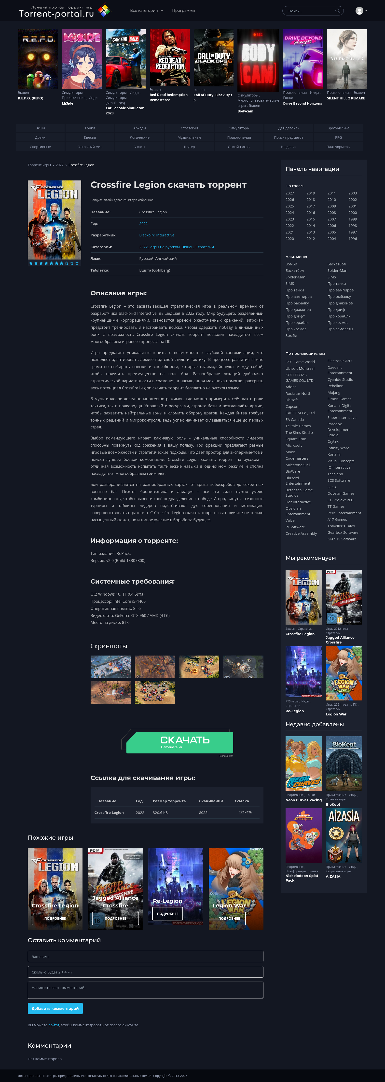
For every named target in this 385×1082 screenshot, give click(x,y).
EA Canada (295, 419)
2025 (290, 206)
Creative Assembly (301, 533)
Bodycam (245, 111)
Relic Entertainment (344, 512)
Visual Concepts (341, 460)
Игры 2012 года (337, 629)
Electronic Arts (340, 360)
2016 (311, 212)
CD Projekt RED (341, 499)
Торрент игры (39, 165)
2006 (332, 225)
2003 (353, 193)
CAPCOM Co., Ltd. (301, 412)
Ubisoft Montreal (300, 368)
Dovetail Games (341, 493)
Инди (93, 97)
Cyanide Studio (340, 379)
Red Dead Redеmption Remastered (169, 97)
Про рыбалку (297, 303)
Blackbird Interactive (156, 235)
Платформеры (296, 871)
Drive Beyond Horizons (302, 103)
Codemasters (297, 458)
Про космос (296, 328)
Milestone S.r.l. (298, 464)
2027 (290, 193)
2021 (290, 232)
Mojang (334, 392)
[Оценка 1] (31, 263)
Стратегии (204, 246)
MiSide (67, 103)
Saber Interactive (342, 417)
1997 (353, 232)
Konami (334, 454)
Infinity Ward (338, 447)
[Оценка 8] (67, 263)
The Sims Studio (299, 432)
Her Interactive (298, 501)
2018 (311, 199)
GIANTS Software (342, 538)
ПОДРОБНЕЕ (55, 918)
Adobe (291, 386)
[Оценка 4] (46, 263)
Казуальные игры (338, 871)
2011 (332, 193)
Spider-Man (295, 276)
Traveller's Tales (341, 525)
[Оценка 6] (57, 263)
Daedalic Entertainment (340, 370)
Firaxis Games (339, 398)
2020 (290, 238)
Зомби (291, 263)
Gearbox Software (343, 532)
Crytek (333, 441)
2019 (311, 193)
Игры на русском (165, 246)
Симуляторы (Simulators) (116, 100)
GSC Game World (300, 361)
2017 (311, 206)
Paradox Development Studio (339, 429)
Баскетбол (295, 270)
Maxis (291, 451)
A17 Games (337, 519)
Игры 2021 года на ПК (342, 704)
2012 (311, 238)
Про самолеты (340, 328)
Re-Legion (167, 900)
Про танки (295, 290)
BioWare (293, 471)
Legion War (229, 905)
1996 (353, 238)
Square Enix (296, 438)
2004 (332, 238)
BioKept (333, 804)
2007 (332, 219)
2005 (332, 232)
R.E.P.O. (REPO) (30, 98)
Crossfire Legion (55, 905)
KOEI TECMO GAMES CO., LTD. (300, 377)
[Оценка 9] (72, 263)
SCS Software (339, 480)
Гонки (288, 97)
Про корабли (297, 322)
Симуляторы (73, 92)
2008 (332, 212)
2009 (332, 206)
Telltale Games (298, 425)
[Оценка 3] (41, 263)
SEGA (332, 486)
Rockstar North (298, 393)
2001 (353, 206)
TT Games (336, 506)
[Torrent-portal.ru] (65, 10)
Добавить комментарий (55, 1008)
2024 (290, 212)
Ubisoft (292, 399)
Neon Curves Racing (304, 800)
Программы (183, 10)
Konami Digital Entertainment (340, 408)
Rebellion (336, 385)
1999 (353, 219)
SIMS (290, 283)
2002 (353, 199)
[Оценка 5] (51, 263)
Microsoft (294, 445)
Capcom (293, 406)
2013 (311, 232)
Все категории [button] (144, 10)
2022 (60, 165)
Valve (290, 520)
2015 (311, 219)
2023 (290, 219)
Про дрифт (295, 316)
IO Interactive (339, 467)
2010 (332, 199)
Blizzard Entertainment (298, 480)
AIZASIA (333, 876)
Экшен (23, 92)
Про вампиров (299, 296)
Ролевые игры (336, 799)
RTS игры (292, 701)
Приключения (74, 97)
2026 (290, 199)
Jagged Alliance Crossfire (340, 640)
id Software (295, 526)
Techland (335, 473)
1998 (353, 225)
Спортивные (295, 795)
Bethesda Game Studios (299, 492)
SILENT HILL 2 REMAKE (346, 98)
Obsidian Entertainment (298, 511)
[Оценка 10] (77, 263)
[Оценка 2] (36, 263)
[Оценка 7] (61, 263)
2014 (311, 225)
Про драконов (298, 309)
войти (53, 1024)
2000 (353, 212)
